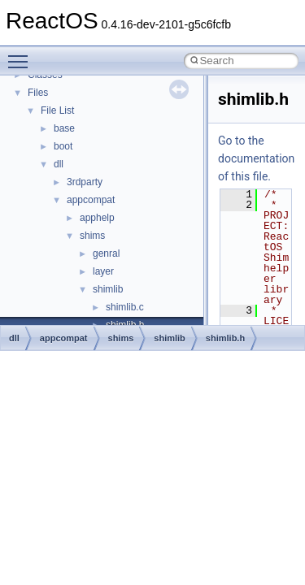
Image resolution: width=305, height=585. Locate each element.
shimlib (108, 289)
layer (103, 271)
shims (92, 235)
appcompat (91, 200)
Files (38, 92)
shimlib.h (225, 338)
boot (63, 146)
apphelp (97, 217)
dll (58, 164)
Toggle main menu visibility (22, 54)
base (64, 128)
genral (106, 253)
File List (57, 110)
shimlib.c (125, 307)
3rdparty (84, 182)
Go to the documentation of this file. (256, 158)
